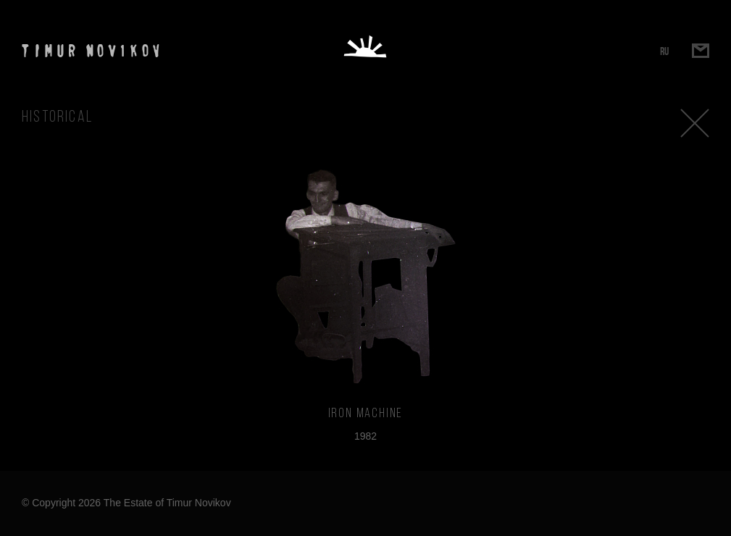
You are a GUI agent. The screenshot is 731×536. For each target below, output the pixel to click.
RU (664, 51)
